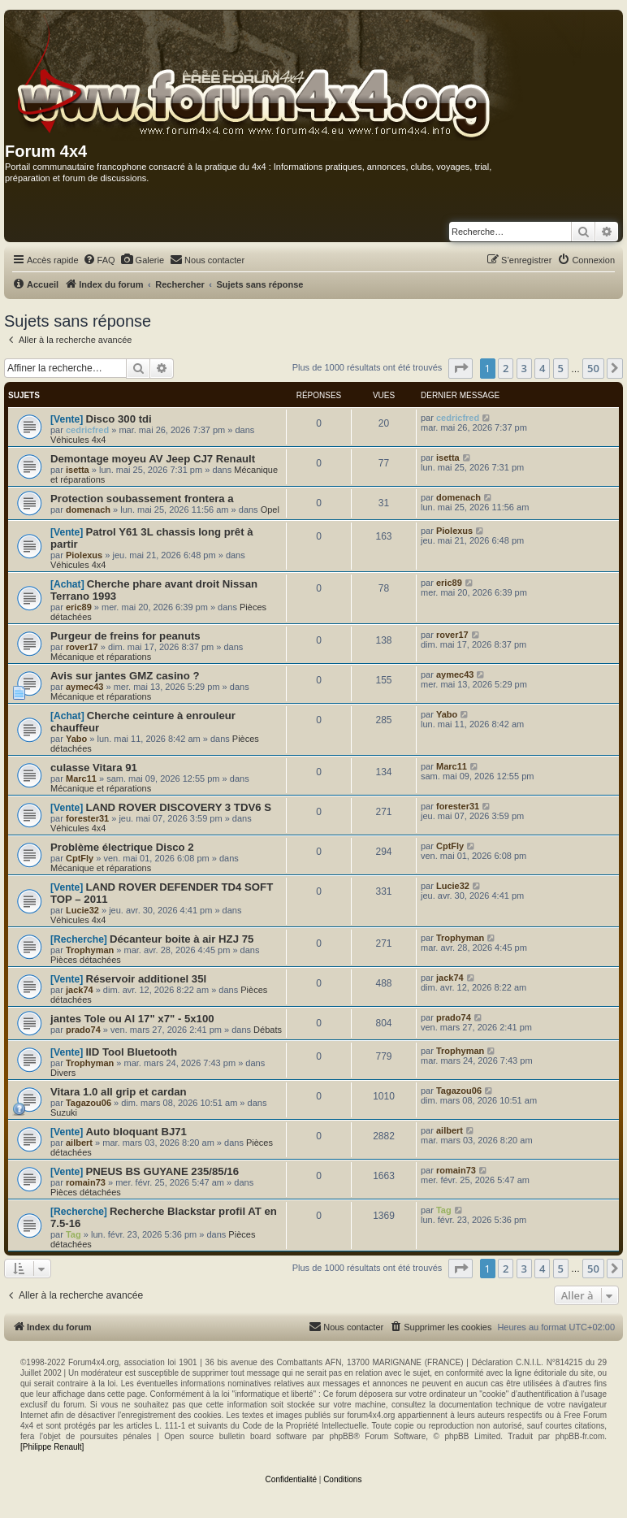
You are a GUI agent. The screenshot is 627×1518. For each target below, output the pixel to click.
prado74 (83, 1029)
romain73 (86, 1182)
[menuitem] (99, 260)
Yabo (76, 739)
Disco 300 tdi (118, 419)
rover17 (82, 647)
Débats (267, 1029)
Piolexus (84, 555)
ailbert (79, 1142)
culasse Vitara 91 (93, 767)
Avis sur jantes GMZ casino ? (124, 676)
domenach (88, 509)
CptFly (79, 858)
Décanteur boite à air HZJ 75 (181, 939)
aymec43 (85, 687)
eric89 (79, 607)
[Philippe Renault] (52, 1446)
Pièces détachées (85, 960)
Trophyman (90, 950)
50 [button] (593, 368)
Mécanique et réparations (100, 656)
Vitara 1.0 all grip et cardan (118, 1092)
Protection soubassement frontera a (142, 498)
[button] (460, 368)
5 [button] (561, 368)
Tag (73, 1234)
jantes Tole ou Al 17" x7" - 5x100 (132, 1019)
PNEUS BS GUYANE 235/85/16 (162, 1171)
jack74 (79, 990)
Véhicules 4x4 (78, 440)
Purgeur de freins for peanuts (125, 636)
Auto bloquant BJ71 (136, 1131)
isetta (77, 470)
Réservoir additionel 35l (145, 979)
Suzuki (63, 1112)
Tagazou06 (88, 1103)
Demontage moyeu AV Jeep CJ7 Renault (152, 459)
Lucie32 (82, 910)
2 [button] (505, 368)
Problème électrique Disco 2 (122, 847)
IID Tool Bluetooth (131, 1052)
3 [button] (524, 368)
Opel (270, 509)
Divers (63, 1073)
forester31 (87, 818)
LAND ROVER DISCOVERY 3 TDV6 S (178, 807)
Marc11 (81, 778)
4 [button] (542, 368)
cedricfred (87, 430)
